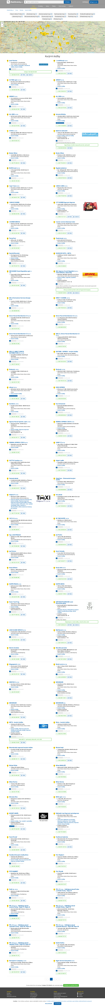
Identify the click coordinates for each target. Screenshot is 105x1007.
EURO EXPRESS (60, 387)
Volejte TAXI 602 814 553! (30, 72)
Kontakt (8, 993)
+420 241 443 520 (61, 233)
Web (23, 74)
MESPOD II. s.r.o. (14, 682)
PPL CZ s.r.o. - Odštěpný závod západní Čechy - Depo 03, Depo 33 (19, 943)
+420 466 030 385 (61, 327)
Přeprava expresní (24, 429)
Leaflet (75, 52)
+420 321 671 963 (14, 791)
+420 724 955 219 (61, 642)
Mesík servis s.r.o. (61, 664)
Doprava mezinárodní (26, 499)
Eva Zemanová (60, 404)
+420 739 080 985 (14, 546)
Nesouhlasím (48, 1003)
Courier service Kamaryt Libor (65, 222)
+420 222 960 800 (61, 677)
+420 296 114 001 (61, 698)
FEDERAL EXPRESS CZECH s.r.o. (65, 422)
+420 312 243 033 (61, 952)
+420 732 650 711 (61, 561)
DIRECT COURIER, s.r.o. (63, 298)
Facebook (80, 993)
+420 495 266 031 (14, 529)
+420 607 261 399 (61, 579)
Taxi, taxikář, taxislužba (17, 65)
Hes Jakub (59, 495)
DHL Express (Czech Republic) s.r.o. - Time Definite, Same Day (67, 271)
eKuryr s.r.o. (13, 387)
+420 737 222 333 (14, 829)
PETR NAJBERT (13, 871)
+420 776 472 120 (61, 380)
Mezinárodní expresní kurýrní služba (21, 747)
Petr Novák (59, 871)
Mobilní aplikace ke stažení (60, 993)
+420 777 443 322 (14, 614)
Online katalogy (33, 995)
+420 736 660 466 (14, 577)
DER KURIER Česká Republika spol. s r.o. (20, 271)
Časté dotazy (62, 6)
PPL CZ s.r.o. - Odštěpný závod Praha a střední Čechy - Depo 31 (67, 890)
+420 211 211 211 (61, 216)
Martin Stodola (14, 648)
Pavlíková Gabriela (62, 837)
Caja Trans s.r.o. (14, 186)
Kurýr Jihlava (13, 567)
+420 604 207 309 (14, 109)
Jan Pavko (59, 535)
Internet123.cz (33, 993)
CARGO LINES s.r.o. (62, 186)
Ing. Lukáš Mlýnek (15, 535)
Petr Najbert (60, 855)
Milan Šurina (13, 782)
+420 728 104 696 (61, 659)
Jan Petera (12, 551)
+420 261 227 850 (61, 733)
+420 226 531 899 (14, 597)
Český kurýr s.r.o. (61, 238)
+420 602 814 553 (14, 74)
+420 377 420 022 (14, 364)
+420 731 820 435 (61, 806)
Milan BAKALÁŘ (61, 765)
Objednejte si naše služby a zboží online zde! (77, 622)
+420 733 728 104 (14, 808)
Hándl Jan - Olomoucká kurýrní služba (65, 479)
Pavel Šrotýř (13, 837)
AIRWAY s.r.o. (60, 80)
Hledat (67, 2)
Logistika (68, 277)
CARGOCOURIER (14, 202)
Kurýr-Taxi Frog (14, 602)
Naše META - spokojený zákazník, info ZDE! (30, 739)
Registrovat (93, 2)
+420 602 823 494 (14, 89)
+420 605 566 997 (14, 850)
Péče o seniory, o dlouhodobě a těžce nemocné (19, 506)
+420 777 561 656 (14, 513)
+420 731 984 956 (61, 125)
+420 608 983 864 (61, 415)
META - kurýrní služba (16, 722)
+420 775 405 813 (14, 163)
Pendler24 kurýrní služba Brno (18, 855)
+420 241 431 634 (14, 181)
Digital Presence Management (60, 996)
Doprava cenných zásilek (17, 861)
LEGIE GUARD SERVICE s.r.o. (17, 630)
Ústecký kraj (47, 19)
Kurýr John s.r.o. (61, 567)
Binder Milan (13, 153)
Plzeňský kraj (73, 16)
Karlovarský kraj (60, 14)
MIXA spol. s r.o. (61, 797)
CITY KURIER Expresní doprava (65, 202)
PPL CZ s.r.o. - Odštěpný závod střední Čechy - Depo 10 (65, 906)
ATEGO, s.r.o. (13, 131)
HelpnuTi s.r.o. (13, 495)
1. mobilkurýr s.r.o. (62, 60)
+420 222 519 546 (61, 107)
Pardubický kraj (60, 16)
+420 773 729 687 (61, 832)
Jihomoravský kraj (45, 14)
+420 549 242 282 (14, 640)
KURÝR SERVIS (60, 584)
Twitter (79, 995)
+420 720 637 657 (14, 972)
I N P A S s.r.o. (13, 518)
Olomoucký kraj (47, 16)
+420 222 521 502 (61, 73)
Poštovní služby (70, 135)
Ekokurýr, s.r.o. (14, 369)
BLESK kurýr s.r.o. (14, 168)
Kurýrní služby (18, 67)
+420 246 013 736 (14, 197)
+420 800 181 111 (14, 759)
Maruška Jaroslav (61, 648)
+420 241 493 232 (14, 416)
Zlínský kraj (58, 19)
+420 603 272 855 (14, 742)
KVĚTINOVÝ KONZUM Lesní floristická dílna (64, 602)
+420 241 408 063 (61, 266)
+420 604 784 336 (61, 178)
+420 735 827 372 (14, 266)
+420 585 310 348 (14, 343)
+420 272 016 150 (14, 328)
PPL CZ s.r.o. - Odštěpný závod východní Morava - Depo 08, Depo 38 (67, 925)
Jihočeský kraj (32, 14)
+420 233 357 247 (61, 884)
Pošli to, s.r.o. (13, 889)
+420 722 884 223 (61, 625)
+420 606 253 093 (14, 214)
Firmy (33, 6)
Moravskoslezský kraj (32, 16)
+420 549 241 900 (61, 715)
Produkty (40, 6)
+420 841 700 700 (61, 346)
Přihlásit (85, 2)
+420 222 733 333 (61, 455)
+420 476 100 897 (14, 692)
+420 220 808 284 (61, 529)
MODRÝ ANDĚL (14, 813)
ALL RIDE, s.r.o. (13, 114)
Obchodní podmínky (11, 996)
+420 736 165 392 (14, 248)
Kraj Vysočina (73, 14)
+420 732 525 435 (61, 361)
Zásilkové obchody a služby (18, 730)
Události (71, 6)
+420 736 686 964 (61, 506)
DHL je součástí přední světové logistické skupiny (77, 290)
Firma (12, 393)
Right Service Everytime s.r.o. (65, 961)
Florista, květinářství (68, 609)
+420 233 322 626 (14, 473)
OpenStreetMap (91, 52)
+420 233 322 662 (14, 285)
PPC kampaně (33, 996)
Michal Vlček (13, 765)
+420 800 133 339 (61, 436)
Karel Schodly (60, 551)
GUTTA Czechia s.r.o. (15, 460)
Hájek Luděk (60, 460)
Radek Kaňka (60, 943)
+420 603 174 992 (61, 594)
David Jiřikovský (14, 253)
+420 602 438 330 (14, 900)
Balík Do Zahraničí (61, 131)
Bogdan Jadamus (61, 168)
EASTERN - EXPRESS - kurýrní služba (67, 351)
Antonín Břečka (61, 114)
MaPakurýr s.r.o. (61, 630)
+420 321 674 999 (61, 791)
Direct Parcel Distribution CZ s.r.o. (20, 316)
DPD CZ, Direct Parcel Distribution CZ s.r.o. (67, 334)
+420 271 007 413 (61, 866)
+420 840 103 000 (61, 293)
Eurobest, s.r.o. (14, 404)
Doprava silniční (15, 499)
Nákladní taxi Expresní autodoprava (67, 813)
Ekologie (59, 609)
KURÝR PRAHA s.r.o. (15, 584)
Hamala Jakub (13, 478)
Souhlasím (57, 1003)
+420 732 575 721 (14, 674)
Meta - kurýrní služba (62, 722)
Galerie (29, 74)
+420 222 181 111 (14, 437)
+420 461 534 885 (14, 659)
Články (54, 6)
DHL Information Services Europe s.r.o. (19, 298)
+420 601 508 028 (14, 866)
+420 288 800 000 (14, 310)
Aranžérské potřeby (66, 611)
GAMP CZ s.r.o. (60, 442)
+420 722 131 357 (14, 562)
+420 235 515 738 (14, 382)
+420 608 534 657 (14, 488)
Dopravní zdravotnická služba (19, 502)
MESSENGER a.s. (61, 703)
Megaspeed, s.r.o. (14, 664)
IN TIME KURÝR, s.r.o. (62, 518)
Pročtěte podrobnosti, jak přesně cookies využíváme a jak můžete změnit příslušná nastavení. (69, 1001)
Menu (47, 6)
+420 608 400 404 (61, 544)
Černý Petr (12, 238)
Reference (9, 995)
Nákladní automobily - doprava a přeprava (66, 820)
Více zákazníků (57, 998)
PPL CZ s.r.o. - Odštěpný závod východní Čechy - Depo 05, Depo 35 (20, 925)
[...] (45, 2)
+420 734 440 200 (14, 775)
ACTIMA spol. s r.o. (15, 80)
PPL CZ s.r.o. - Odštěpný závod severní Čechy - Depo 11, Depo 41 (19, 906)
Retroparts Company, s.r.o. (17, 961)
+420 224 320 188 (14, 233)
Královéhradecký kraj (87, 14)
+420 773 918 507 (61, 470)
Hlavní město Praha (17, 14)
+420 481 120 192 (61, 847)
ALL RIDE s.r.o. (60, 96)
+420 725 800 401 (14, 882)
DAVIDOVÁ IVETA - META (63, 253)
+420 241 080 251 (14, 398)
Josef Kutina (13, 60)
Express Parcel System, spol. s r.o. (19, 422)
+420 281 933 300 (61, 398)
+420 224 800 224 (61, 760)
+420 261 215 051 (61, 248)
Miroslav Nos (13, 797)
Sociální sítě (33, 998)
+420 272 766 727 (61, 973)
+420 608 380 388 (61, 148)
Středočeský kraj (86, 16)
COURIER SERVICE (14, 222)
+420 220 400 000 (14, 717)
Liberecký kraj (17, 16)
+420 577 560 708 (61, 196)
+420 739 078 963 (61, 777)
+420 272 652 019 (61, 91)
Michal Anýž (59, 747)
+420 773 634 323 (61, 307)
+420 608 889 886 (61, 489)
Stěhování (22, 504)
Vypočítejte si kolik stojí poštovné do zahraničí (77, 145)
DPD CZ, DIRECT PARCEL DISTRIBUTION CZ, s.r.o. (16, 352)
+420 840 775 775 (61, 900)
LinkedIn (80, 996)
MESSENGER (59, 682)
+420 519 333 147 (14, 140)
